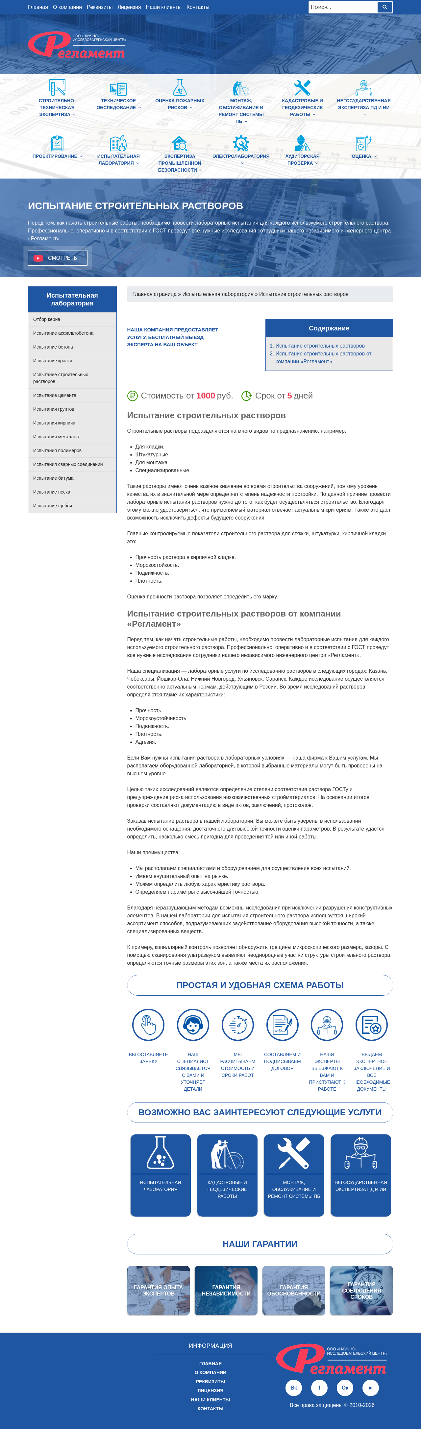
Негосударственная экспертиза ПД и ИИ (364, 107)
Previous (122, 1175)
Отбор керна (46, 319)
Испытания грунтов (53, 409)
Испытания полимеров (57, 450)
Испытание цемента (54, 395)
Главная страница (155, 294)
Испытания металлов (56, 436)
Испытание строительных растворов (320, 346)
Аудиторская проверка (302, 160)
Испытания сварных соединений (68, 464)
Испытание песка (51, 492)
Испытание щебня (52, 505)
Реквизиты (99, 7)
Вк (293, 1388)
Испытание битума (53, 478)
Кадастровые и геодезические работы (302, 107)
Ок (345, 1388)
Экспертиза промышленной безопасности (180, 163)
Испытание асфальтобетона (63, 333)
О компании (67, 7)
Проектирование (57, 156)
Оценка (364, 156)
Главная (38, 7)
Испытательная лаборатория (118, 160)
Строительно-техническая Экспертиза (58, 107)
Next (398, 1175)
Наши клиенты (164, 7)
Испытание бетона (53, 347)
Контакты (197, 7)
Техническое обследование (119, 104)
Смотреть (62, 258)
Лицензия (129, 7)
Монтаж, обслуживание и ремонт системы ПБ (241, 111)
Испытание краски (52, 360)
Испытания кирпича (54, 422)
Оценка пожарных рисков (179, 104)
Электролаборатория (241, 159)
